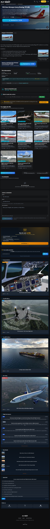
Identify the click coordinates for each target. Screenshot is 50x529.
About (23, 518)
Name (3, 194)
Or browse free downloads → (25, 245)
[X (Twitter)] (25, 506)
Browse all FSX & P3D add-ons (8, 172)
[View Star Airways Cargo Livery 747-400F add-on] (41, 120)
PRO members (37, 78)
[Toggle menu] (48, 1)
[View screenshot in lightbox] (47, 27)
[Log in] (39, 1)
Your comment (5, 205)
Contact (19, 518)
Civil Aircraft (20, 4)
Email (3, 199)
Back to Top (25, 524)
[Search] (35, 1)
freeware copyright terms (23, 83)
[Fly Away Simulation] (5, 1)
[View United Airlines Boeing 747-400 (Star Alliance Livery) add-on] (25, 140)
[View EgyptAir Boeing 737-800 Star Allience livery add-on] (8, 160)
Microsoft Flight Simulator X (11, 4)
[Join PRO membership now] (25, 243)
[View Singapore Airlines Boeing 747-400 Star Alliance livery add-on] (41, 140)
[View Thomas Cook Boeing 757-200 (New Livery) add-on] (25, 160)
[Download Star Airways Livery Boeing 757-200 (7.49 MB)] (15, 20)
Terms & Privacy (29, 518)
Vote (3, 498)
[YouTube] (40, 506)
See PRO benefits (44, 102)
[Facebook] (9, 506)
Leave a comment (45, 177)
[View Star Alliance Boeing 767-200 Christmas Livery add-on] (8, 140)
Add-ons (2, 4)
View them (42, 96)
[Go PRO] (43, 1)
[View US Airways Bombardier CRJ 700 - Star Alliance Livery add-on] (25, 120)
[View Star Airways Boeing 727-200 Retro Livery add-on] (8, 120)
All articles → (25, 473)
